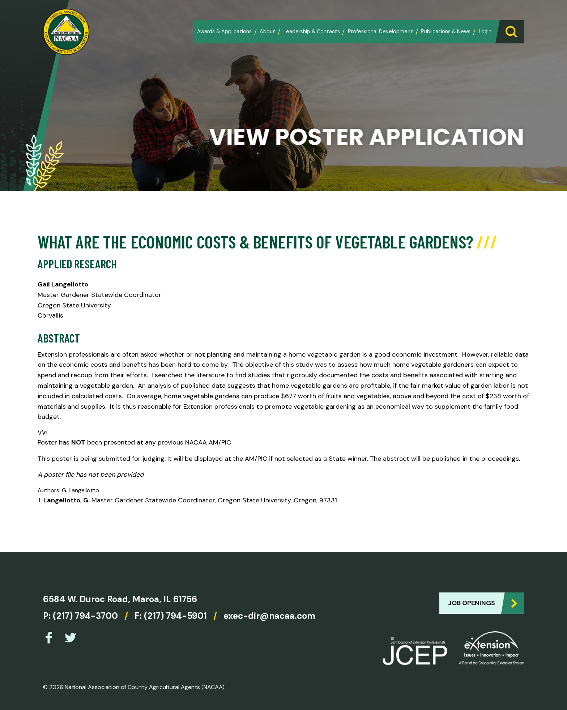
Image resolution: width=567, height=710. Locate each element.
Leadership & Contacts (312, 31)
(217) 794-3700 (85, 615)
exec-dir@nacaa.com (269, 615)
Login (485, 31)
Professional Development (380, 31)
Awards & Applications (224, 31)
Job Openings (471, 603)
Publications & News (445, 31)
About (267, 31)
